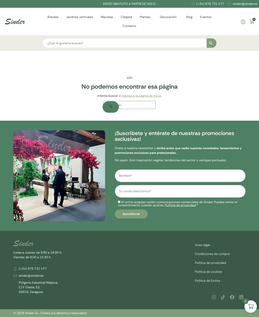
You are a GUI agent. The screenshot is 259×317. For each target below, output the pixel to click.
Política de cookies (208, 272)
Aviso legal (202, 245)
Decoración (169, 17)
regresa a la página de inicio (141, 96)
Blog (189, 17)
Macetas (107, 17)
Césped (126, 17)
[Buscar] (111, 107)
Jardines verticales (79, 17)
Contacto (129, 26)
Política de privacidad (180, 205)
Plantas (146, 17)
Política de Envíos (207, 281)
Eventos (206, 17)
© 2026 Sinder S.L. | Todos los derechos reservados (50, 313)
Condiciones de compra (212, 254)
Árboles (52, 17)
